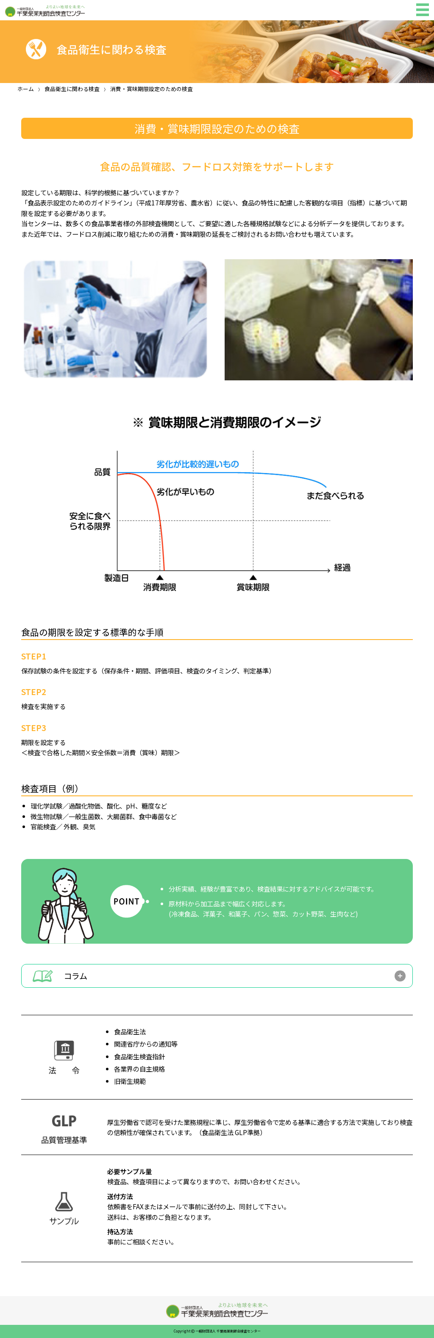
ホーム (25, 89)
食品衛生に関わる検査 (72, 89)
